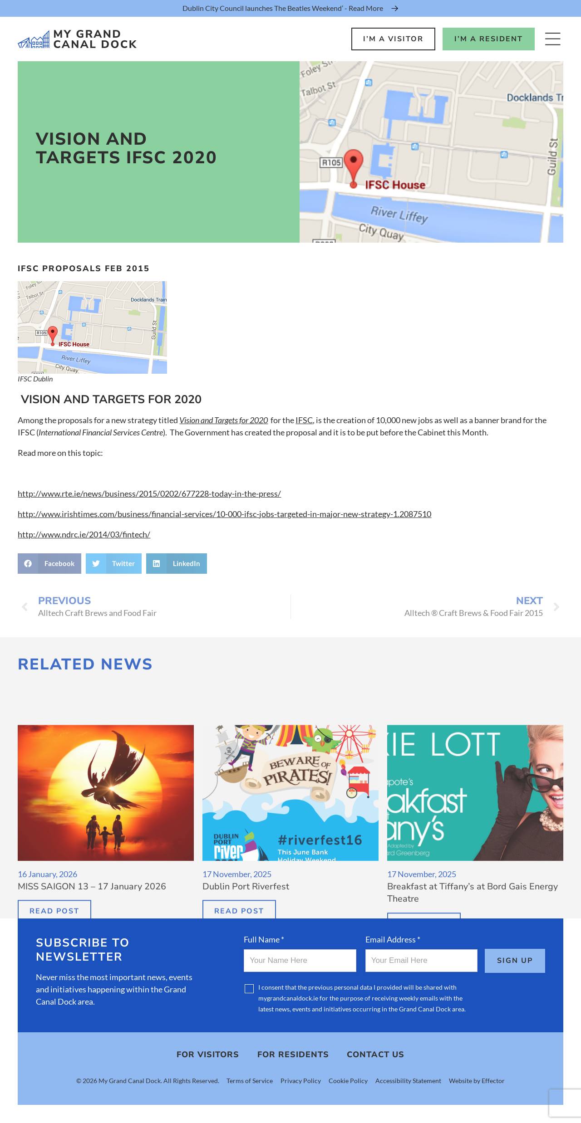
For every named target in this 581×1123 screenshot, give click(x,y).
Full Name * (264, 939)
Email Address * (392, 939)
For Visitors (208, 1055)
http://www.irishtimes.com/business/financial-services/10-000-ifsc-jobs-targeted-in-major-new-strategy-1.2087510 (224, 514)
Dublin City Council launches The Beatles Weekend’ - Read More (282, 8)
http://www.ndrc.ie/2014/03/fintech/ (84, 534)
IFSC (304, 420)
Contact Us (375, 1055)
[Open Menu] (552, 38)
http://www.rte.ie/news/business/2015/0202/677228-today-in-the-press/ (149, 493)
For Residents (293, 1055)
